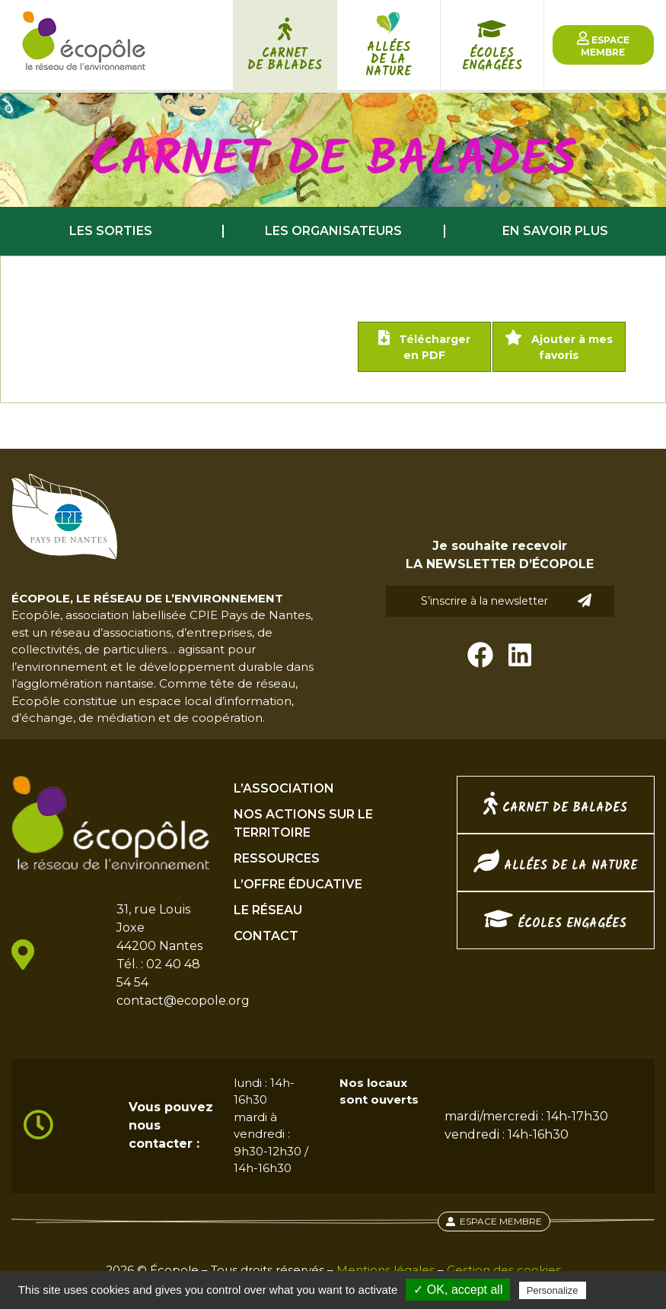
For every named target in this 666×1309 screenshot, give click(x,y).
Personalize (552, 1290)
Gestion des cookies (504, 1270)
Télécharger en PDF (424, 346)
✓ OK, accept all (457, 1289)
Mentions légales (385, 1270)
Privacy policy (626, 1290)
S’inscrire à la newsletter (506, 600)
